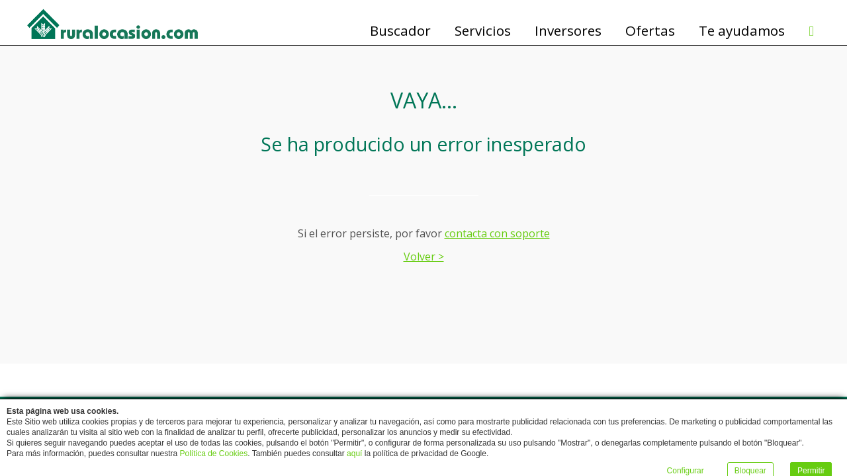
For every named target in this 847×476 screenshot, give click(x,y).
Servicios (483, 31)
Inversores (568, 31)
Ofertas (650, 31)
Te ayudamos (742, 31)
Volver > (424, 256)
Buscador (400, 31)
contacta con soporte (497, 233)
